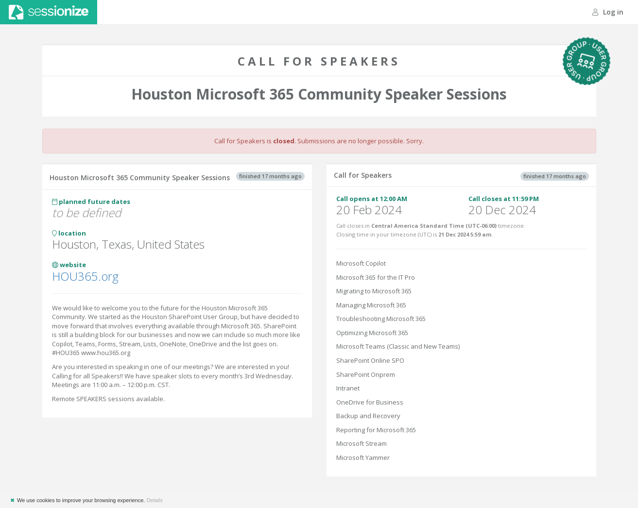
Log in (607, 12)
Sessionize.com (48, 12)
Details (154, 500)
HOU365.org (85, 276)
